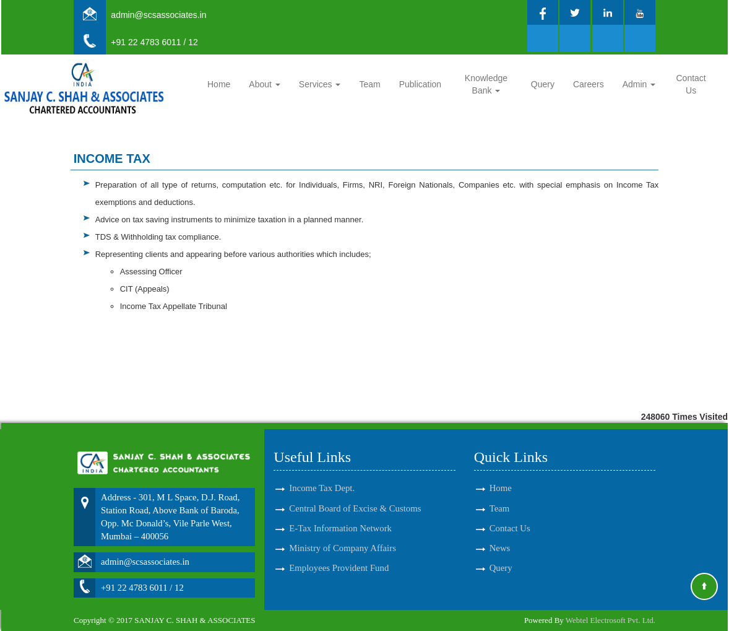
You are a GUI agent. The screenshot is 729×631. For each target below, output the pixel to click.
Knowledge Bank (486, 84)
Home (218, 84)
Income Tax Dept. (322, 477)
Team (369, 84)
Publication (420, 84)
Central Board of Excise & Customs (355, 497)
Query (542, 84)
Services (320, 84)
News (500, 537)
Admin (639, 84)
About (264, 84)
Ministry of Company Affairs (342, 537)
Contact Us (691, 84)
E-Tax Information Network (340, 517)
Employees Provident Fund (339, 557)
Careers (588, 84)
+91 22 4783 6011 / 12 (154, 42)
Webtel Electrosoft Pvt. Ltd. (610, 620)
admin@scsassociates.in (158, 15)
